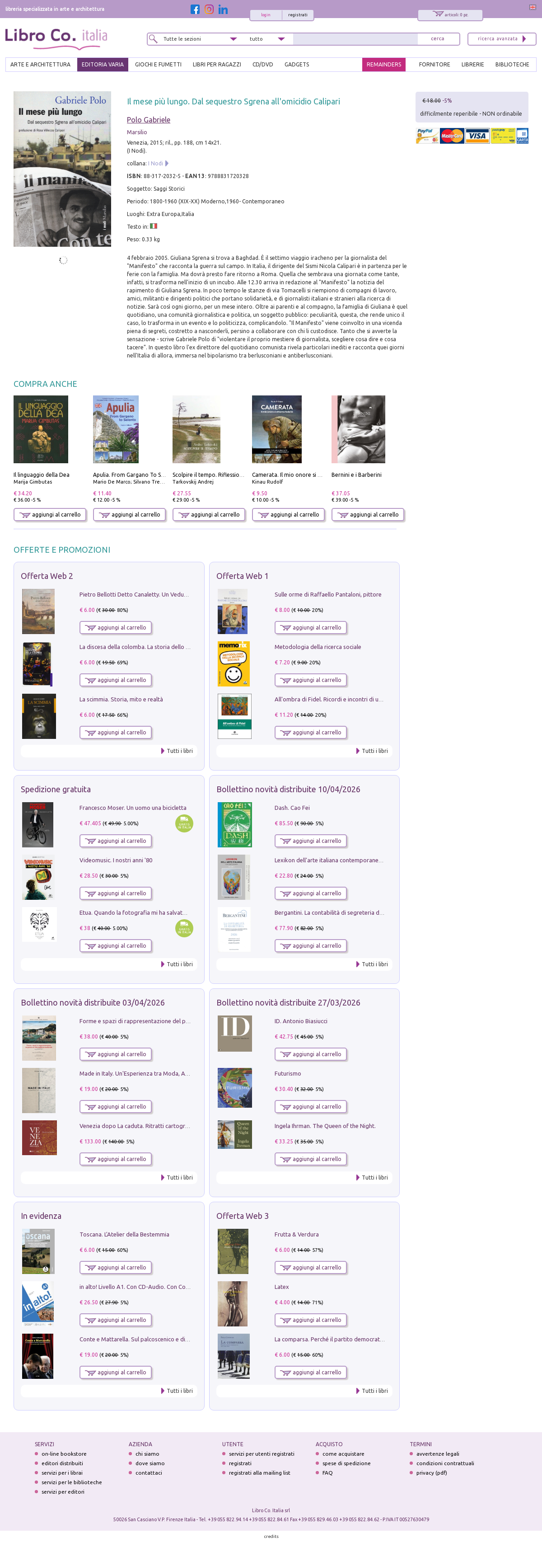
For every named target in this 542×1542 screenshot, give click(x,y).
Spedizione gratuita (56, 789)
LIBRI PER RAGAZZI (217, 64)
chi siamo (147, 1454)
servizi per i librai (62, 1473)
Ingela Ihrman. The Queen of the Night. (325, 1126)
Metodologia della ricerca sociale (318, 647)
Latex (282, 1286)
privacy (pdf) (431, 1473)
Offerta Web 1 (242, 575)
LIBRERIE (473, 64)
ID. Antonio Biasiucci (301, 1021)
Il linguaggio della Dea (42, 475)
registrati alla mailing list (259, 1473)
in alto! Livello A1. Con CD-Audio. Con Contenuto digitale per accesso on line (179, 1286)
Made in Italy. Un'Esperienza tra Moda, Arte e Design (148, 1073)
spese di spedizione (346, 1463)
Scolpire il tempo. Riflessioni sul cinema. (223, 475)
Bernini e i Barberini (357, 475)
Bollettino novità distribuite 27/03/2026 (288, 1002)
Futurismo (288, 1073)
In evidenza (41, 1215)
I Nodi (155, 163)
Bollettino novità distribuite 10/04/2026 (288, 789)
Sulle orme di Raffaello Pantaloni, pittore (328, 594)
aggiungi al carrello (50, 514)
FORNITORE (434, 64)
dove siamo (150, 1463)
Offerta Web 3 (242, 1215)
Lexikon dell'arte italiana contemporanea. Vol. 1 (337, 860)
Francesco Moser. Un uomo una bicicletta (133, 807)
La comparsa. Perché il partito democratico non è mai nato (351, 1339)
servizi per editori (63, 1492)
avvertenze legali (437, 1454)
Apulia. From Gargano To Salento (135, 475)
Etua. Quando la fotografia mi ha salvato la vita (141, 912)
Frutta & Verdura (297, 1234)
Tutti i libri (180, 751)
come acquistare (343, 1454)
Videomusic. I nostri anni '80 (115, 860)
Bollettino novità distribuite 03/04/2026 (93, 1002)
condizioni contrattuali (445, 1463)
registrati (298, 15)
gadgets (297, 64)
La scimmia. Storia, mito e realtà (121, 699)
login (266, 15)
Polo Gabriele (148, 120)
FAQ (327, 1473)
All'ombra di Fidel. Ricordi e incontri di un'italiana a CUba (348, 699)
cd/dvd (262, 64)
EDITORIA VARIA (103, 64)
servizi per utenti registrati (261, 1454)
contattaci (149, 1473)
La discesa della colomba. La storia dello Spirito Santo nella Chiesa (166, 647)
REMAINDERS (384, 64)
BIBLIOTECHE (512, 64)
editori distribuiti (62, 1463)
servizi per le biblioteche (72, 1482)
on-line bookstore (64, 1454)
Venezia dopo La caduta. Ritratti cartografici (137, 1126)
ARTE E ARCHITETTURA (40, 64)
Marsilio (137, 132)
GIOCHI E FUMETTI (158, 64)
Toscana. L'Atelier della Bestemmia (124, 1234)
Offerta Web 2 (47, 575)
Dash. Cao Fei (292, 807)
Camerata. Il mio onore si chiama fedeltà (304, 475)
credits (271, 1536)
